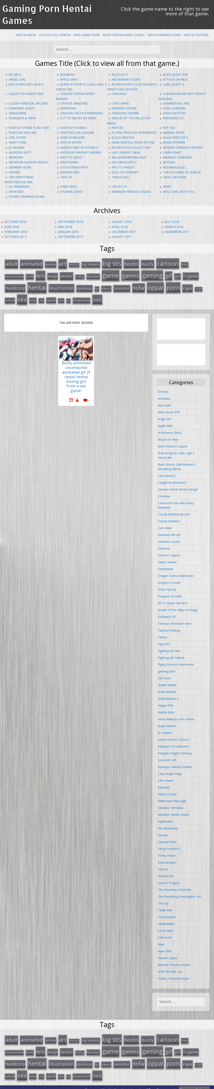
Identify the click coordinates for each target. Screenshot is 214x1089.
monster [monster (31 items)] (122, 286)
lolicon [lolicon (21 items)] (106, 287)
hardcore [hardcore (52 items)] (15, 286)
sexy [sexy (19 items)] (33, 298)
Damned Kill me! (176, 103)
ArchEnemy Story (126, 79)
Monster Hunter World (28, 162)
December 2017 (123, 232)
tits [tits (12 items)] (68, 298)
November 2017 (177, 232)
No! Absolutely (124, 162)
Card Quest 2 (173, 84)
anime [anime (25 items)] (50, 264)
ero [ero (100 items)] (40, 274)
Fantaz (117, 128)
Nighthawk (69, 162)
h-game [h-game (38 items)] (190, 275)
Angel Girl (17, 79)
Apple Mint (69, 79)
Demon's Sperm (124, 108)
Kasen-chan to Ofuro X (79, 147)
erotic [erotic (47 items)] (66, 275)
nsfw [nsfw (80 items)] (138, 285)
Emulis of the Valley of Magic (178, 607)
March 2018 (174, 227)
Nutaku (169, 162)
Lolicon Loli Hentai (54, 35)
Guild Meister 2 (175, 137)
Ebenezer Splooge (194, 1084)
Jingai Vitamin (174, 142)
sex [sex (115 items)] (22, 297)
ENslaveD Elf (173, 118)
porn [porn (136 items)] (173, 285)
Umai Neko (68, 186)
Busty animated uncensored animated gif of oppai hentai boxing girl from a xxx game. (76, 374)
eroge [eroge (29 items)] (52, 274)
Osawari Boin (20, 167)
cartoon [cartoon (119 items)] (168, 263)
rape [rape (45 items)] (187, 286)
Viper (167, 186)
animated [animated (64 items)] (31, 263)
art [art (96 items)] (62, 263)
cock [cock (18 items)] (185, 264)
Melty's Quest (71, 157)
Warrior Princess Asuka (131, 192)
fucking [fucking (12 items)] (80, 275)
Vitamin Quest (71, 192)
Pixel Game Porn (86, 35)
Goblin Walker (72, 137)
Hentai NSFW (26, 35)
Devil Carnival (174, 108)
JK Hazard (17, 147)
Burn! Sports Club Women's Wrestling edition (177, 464)
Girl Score (17, 137)
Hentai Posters (195, 35)
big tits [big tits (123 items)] (112, 263)
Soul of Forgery (125, 172)
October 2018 (15, 222)
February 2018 (15, 232)
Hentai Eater (70, 142)
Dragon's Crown (125, 113)
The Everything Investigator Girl (179, 894)
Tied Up (66, 177)
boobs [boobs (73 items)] (131, 263)
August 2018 (121, 222)
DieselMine (17, 113)
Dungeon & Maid (22, 118)
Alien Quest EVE (175, 75)
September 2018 (70, 222)
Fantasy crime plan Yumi (29, 128)
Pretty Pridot (123, 167)
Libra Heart (172, 152)
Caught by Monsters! (26, 94)
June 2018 (11, 227)
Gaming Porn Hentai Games (47, 14)
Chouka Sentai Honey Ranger (178, 487)
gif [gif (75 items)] (169, 274)
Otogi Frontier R (74, 167)
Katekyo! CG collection (131, 147)
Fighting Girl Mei (22, 133)
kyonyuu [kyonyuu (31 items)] (84, 286)
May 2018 (65, 227)
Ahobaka (67, 75)
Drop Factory (174, 113)
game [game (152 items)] (110, 274)
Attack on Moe (175, 79)
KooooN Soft (20, 152)
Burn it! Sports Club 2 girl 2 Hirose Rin (176, 452)
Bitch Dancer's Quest (26, 84)
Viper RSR (16, 192)
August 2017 (121, 237)
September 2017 (70, 237)
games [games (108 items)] (130, 274)
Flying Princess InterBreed (134, 133)
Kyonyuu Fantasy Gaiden (80, 152)
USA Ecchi (119, 186)
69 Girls (15, 75)
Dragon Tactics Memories (81, 113)
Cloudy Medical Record (28, 103)
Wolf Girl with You (178, 192)
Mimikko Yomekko (177, 157)
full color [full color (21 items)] (93, 275)
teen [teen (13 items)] (61, 298)
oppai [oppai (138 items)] (155, 285)
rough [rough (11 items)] (198, 287)
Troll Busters (174, 177)
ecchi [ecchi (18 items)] (29, 275)
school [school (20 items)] (10, 298)
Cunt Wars (120, 103)
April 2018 (120, 227)
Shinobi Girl (70, 172)
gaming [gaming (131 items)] (152, 274)
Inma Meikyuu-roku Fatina (133, 142)
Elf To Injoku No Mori (78, 118)
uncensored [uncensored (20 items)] (81, 298)
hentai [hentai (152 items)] (37, 285)
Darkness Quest (22, 108)
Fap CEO (169, 128)
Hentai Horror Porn (164, 35)
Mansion (16, 157)
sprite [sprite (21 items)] (51, 298)
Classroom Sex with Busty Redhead (176, 502)
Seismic (14, 172)
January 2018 (68, 232)
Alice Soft (120, 75)
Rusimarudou (174, 167)
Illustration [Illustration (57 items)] (61, 286)
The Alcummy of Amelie (182, 172)
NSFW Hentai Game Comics (124, 35)
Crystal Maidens (73, 103)
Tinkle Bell (121, 177)
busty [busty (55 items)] (147, 263)
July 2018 (172, 222)
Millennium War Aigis (129, 157)
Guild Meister (123, 137)
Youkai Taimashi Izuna (27, 197)
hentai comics (132, 1084)
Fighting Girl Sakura (77, 133)
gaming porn (173, 133)
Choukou (119, 94)
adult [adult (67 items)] (11, 263)
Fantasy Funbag (73, 128)
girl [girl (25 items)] (177, 275)
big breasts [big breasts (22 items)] (91, 264)
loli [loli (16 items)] (97, 287)
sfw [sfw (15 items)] (41, 298)
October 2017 (15, 237)
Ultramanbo (19, 186)
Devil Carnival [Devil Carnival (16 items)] (14, 275)
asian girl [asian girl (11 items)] (74, 264)
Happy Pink (17, 142)
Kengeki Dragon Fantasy (183, 147)
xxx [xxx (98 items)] (97, 297)
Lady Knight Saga (126, 152)
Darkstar (68, 108)
